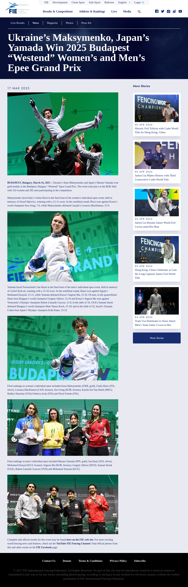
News (35, 22)
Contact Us (48, 560)
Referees (109, 2)
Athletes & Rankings (92, 11)
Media (127, 11)
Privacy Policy (118, 560)
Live (114, 11)
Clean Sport (78, 2)
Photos (68, 22)
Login (137, 2)
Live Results (17, 22)
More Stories (157, 338)
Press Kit (84, 22)
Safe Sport (94, 2)
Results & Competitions (58, 11)
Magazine (51, 22)
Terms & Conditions (90, 560)
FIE (46, 2)
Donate (67, 560)
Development (60, 2)
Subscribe (140, 560)
